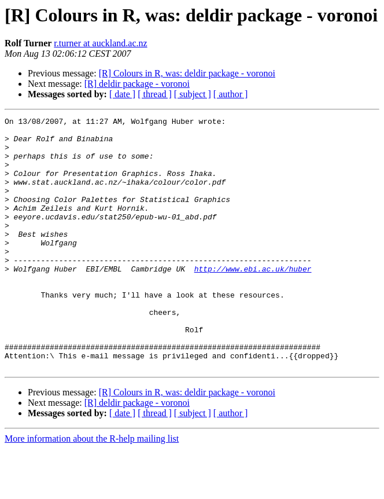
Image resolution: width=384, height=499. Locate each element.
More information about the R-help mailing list (92, 489)
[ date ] (122, 94)
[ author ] (230, 94)
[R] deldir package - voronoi (137, 84)
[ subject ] (192, 94)
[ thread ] (155, 94)
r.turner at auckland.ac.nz (100, 43)
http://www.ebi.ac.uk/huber (253, 300)
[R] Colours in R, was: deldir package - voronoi (187, 73)
